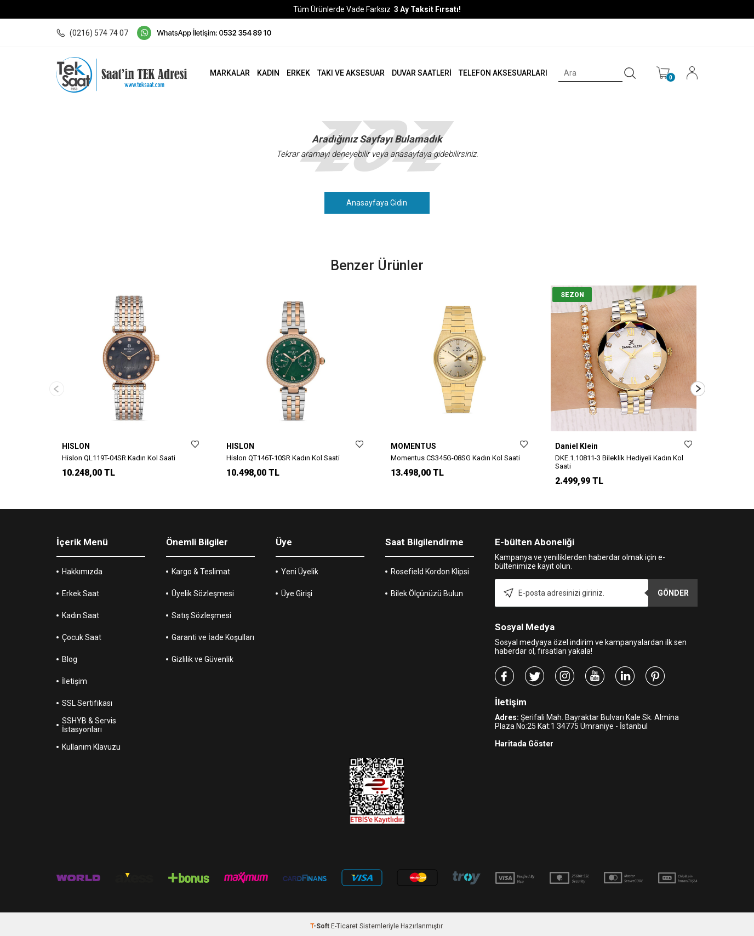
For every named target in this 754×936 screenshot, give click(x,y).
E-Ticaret (344, 922)
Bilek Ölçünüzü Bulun (427, 589)
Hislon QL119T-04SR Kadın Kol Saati (118, 458)
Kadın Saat (80, 611)
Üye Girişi (296, 589)
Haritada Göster (524, 739)
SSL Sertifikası (87, 699)
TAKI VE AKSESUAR (349, 73)
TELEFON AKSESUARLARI (502, 73)
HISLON (76, 446)
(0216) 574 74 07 (92, 32)
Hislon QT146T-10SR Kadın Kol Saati (283, 458)
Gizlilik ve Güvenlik (202, 655)
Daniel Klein (576, 446)
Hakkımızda (82, 567)
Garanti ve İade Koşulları (213, 633)
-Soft (320, 922)
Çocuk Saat (81, 633)
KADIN (266, 73)
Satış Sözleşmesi (201, 611)
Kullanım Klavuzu (91, 743)
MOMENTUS (413, 446)
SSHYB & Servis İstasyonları (89, 721)
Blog (69, 655)
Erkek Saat (80, 589)
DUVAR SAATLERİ (420, 73)
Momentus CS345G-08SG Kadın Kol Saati (455, 458)
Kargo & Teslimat (201, 567)
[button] (697, 386)
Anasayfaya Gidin (377, 202)
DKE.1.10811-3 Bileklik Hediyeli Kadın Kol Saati (619, 462)
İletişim (74, 677)
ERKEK (297, 73)
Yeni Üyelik (299, 567)
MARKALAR (227, 73)
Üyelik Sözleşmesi (203, 589)
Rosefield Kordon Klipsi (430, 567)
